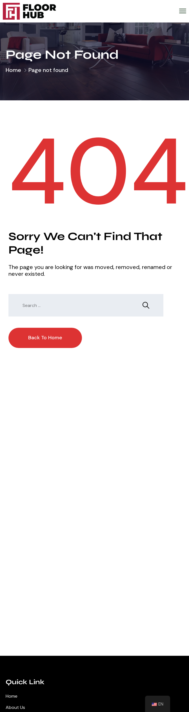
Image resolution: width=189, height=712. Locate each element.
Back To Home (45, 337)
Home (13, 70)
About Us (15, 707)
